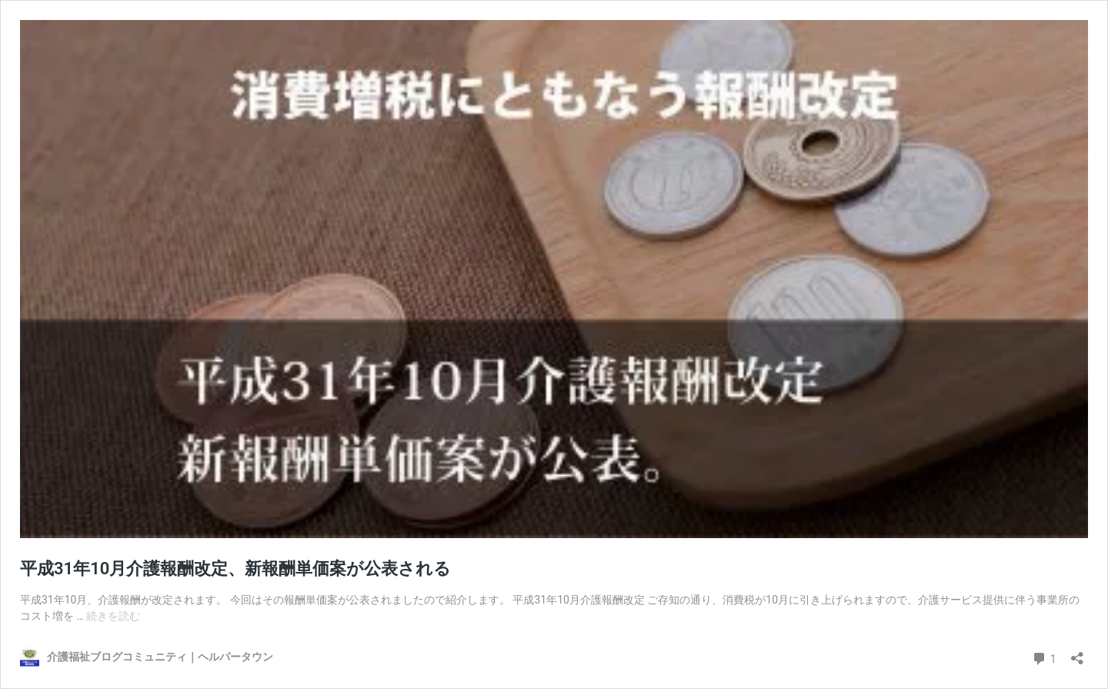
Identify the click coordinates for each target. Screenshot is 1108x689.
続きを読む (113, 616)
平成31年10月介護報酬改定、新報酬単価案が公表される (235, 568)
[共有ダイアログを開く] (1077, 653)
